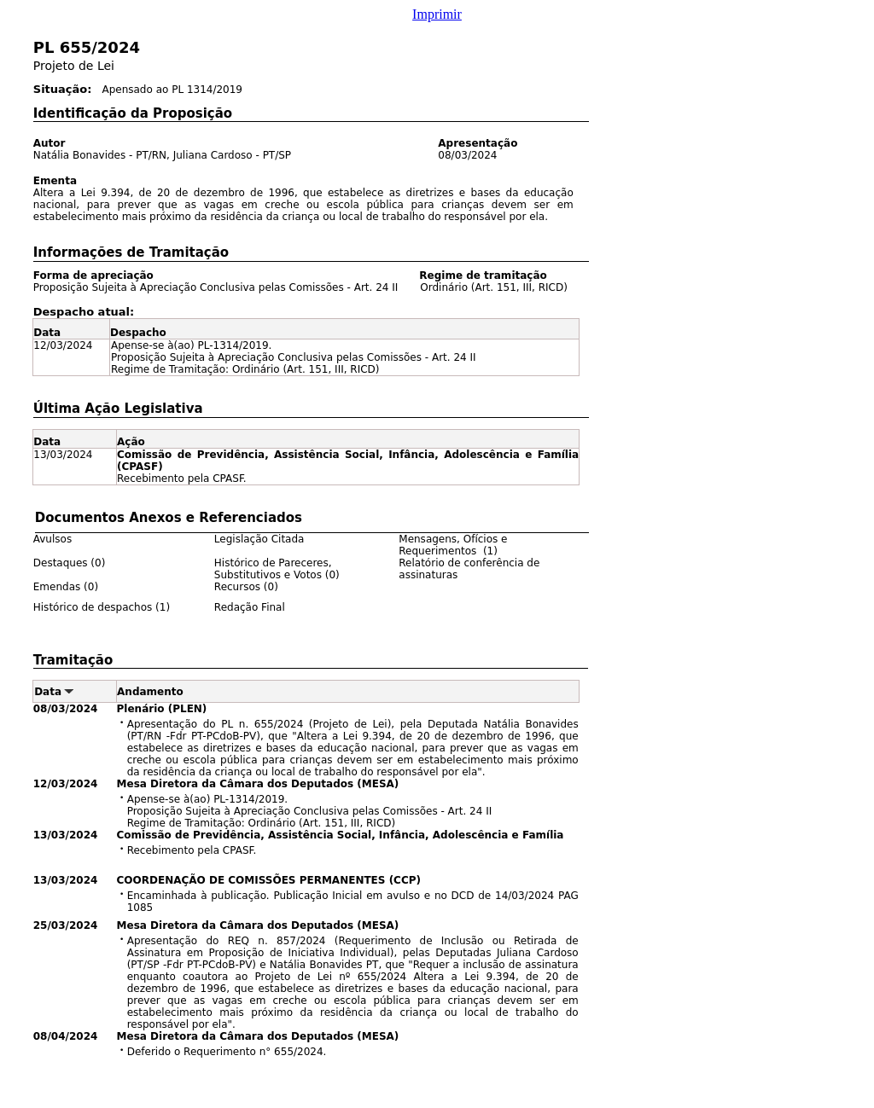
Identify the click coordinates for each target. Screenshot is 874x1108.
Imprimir (437, 14)
